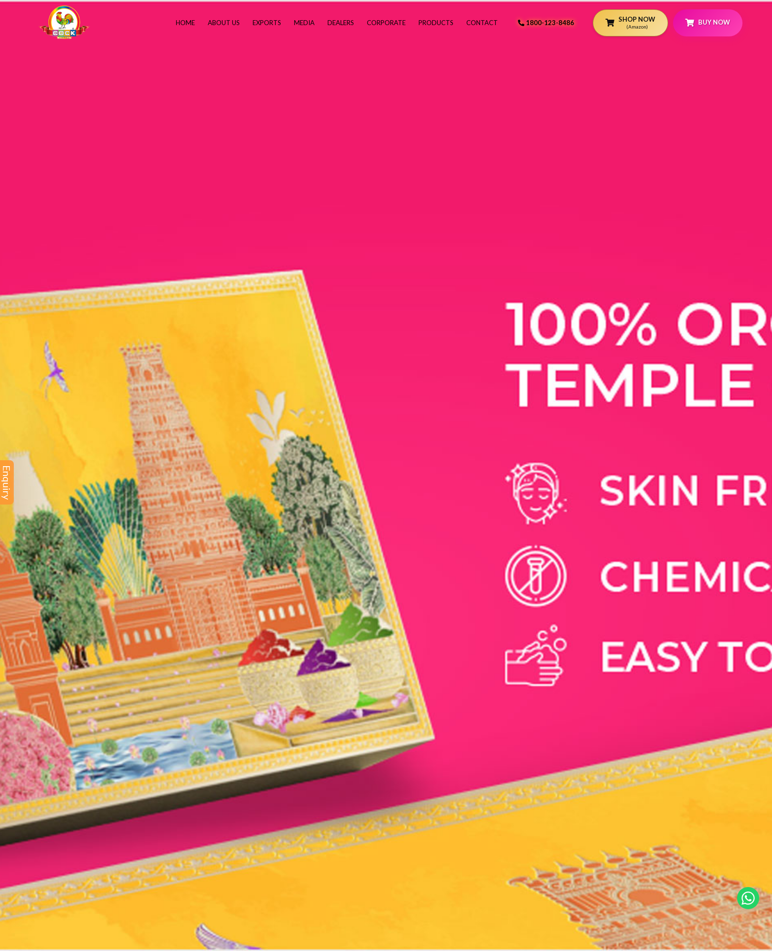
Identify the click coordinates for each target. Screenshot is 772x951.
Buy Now (707, 22)
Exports (267, 23)
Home (185, 23)
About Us (224, 23)
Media (304, 23)
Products (435, 23)
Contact (482, 23)
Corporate (386, 23)
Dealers (340, 23)
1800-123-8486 (546, 23)
